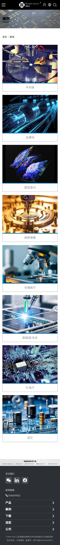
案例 (12, 37)
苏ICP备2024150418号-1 (43, 540)
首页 (4, 37)
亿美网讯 (20, 540)
